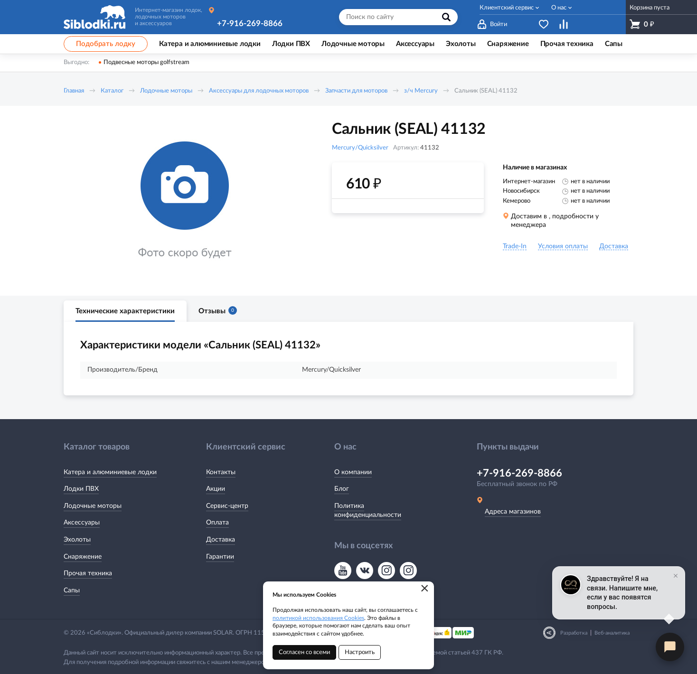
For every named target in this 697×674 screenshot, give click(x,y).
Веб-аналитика (612, 633)
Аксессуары (82, 522)
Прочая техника (88, 573)
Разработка (573, 633)
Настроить (360, 652)
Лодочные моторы (166, 91)
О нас (558, 8)
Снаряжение (83, 556)
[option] (185, 200)
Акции (215, 489)
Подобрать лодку (105, 43)
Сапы (72, 590)
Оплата (217, 522)
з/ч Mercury (421, 91)
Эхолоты (77, 539)
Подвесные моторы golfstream (146, 62)
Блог (341, 489)
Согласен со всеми (304, 652)
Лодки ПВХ (81, 489)
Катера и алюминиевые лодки (110, 472)
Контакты (220, 472)
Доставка (220, 539)
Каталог (112, 91)
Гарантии (220, 556)
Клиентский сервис (507, 8)
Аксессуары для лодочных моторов (259, 91)
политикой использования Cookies (318, 618)
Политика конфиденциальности (367, 511)
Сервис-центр (227, 506)
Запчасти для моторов (356, 91)
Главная (74, 91)
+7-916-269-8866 (250, 23)
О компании (353, 472)
